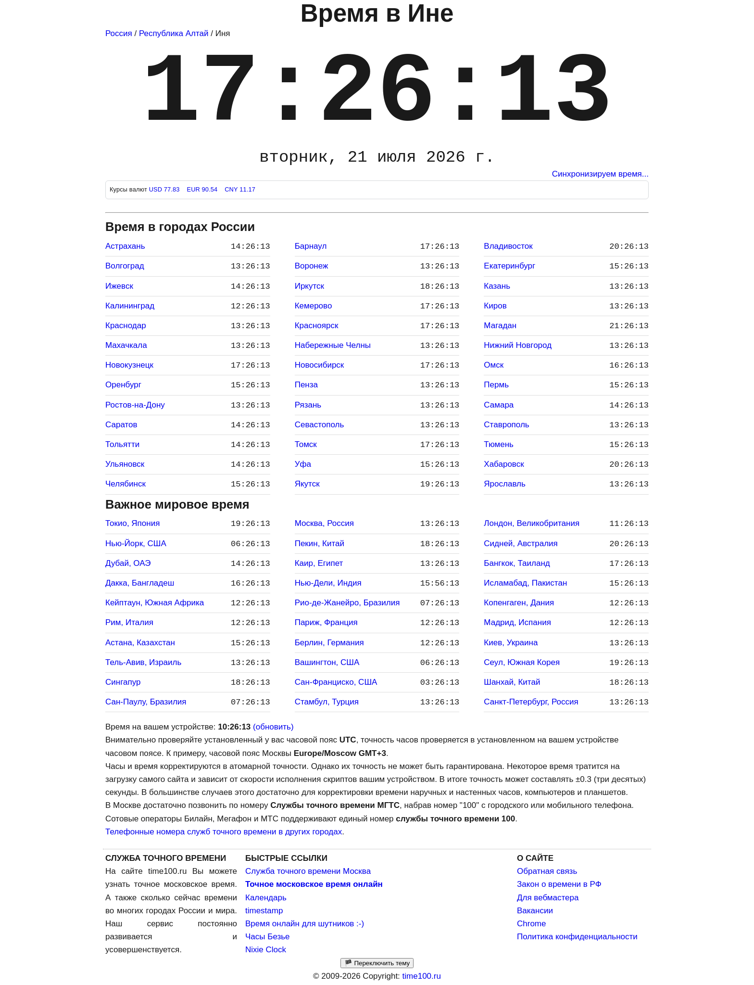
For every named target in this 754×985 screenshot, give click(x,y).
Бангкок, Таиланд (517, 563)
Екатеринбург (509, 265)
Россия (118, 33)
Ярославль (504, 483)
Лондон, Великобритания (531, 523)
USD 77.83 (165, 189)
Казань (497, 286)
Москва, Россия (324, 523)
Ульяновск (124, 464)
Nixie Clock (265, 949)
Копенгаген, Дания (519, 602)
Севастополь (319, 424)
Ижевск (119, 286)
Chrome (531, 923)
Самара (499, 404)
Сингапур (122, 682)
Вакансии (535, 910)
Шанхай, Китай (512, 682)
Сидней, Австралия (520, 543)
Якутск (307, 483)
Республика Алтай (174, 33)
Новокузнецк (129, 365)
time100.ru (421, 976)
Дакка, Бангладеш (139, 583)
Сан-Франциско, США (336, 682)
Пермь (496, 384)
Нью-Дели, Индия (328, 583)
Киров (495, 305)
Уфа (303, 464)
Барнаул (311, 246)
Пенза (306, 384)
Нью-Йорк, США (135, 543)
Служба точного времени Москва (308, 871)
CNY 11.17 (240, 189)
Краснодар (125, 325)
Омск (493, 365)
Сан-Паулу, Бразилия (146, 701)
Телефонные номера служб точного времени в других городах (223, 831)
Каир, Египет (319, 563)
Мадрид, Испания (517, 622)
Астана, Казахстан (140, 642)
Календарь (266, 897)
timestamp (264, 910)
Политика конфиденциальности (577, 936)
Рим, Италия (129, 622)
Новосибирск (319, 365)
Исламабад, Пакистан (525, 583)
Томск (306, 444)
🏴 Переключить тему (377, 963)
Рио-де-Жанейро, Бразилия (347, 602)
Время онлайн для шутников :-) (304, 923)
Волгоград (124, 265)
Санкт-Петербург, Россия (531, 701)
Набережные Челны (333, 345)
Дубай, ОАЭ (128, 563)
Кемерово (313, 305)
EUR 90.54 (203, 189)
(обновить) (273, 726)
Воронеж (311, 265)
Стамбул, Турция (327, 701)
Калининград (129, 305)
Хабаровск (504, 464)
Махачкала (126, 345)
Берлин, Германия (329, 642)
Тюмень (499, 444)
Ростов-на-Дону (135, 404)
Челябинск (125, 483)
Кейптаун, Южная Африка (154, 602)
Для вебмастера (547, 897)
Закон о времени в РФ (559, 884)
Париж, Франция (326, 622)
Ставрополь (506, 424)
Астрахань (125, 246)
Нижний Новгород (518, 345)
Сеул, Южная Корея (522, 662)
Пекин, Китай (319, 543)
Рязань (308, 404)
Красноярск (317, 325)
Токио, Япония (132, 523)
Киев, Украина (511, 642)
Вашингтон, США (327, 662)
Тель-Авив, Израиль (143, 662)
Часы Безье (267, 936)
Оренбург (123, 384)
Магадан (500, 325)
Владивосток (508, 246)
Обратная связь (547, 871)
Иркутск (309, 286)
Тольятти (122, 444)
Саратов (121, 424)
